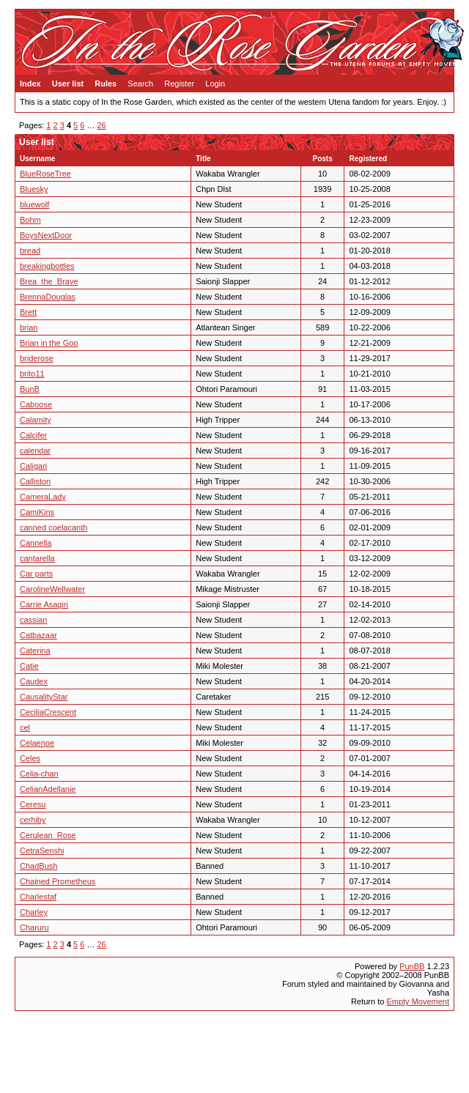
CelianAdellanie (47, 789)
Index (30, 83)
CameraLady (43, 496)
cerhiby (32, 819)
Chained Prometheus (57, 881)
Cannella (35, 542)
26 (101, 125)
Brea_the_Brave (49, 281)
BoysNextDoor (46, 235)
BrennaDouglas (47, 296)
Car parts (36, 573)
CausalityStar (43, 696)
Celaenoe (37, 742)
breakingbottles (47, 266)
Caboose (36, 404)
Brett (28, 312)
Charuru (34, 927)
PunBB (411, 966)
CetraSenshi (42, 850)
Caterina (35, 650)
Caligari (33, 466)
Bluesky (34, 189)
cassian (33, 619)
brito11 (32, 373)
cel (25, 727)
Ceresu (32, 804)
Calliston (35, 481)
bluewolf (34, 204)
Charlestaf (38, 896)
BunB (30, 389)
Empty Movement (417, 1001)
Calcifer (33, 435)
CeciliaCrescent (48, 712)
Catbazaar (38, 635)
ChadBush (38, 866)
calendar (35, 450)
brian (28, 327)
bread (30, 250)
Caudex (34, 681)
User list (68, 83)
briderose (36, 358)
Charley (34, 912)
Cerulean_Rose (47, 835)
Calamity (35, 419)
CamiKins (37, 512)
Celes (30, 758)
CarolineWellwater (52, 589)
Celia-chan (39, 773)
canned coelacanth (53, 527)
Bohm (30, 219)
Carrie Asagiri (44, 604)
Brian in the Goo (49, 342)
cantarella (37, 558)
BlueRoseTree (45, 173)
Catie (29, 666)
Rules (106, 83)
